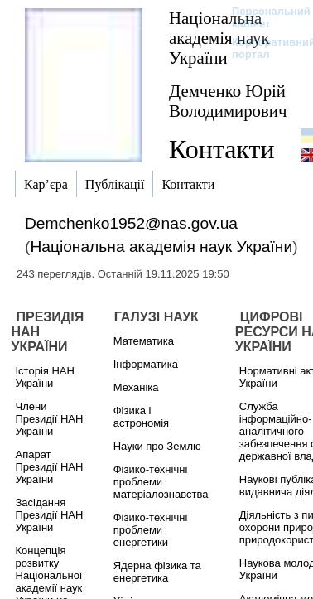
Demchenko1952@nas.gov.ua (131, 223)
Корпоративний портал (263, 48)
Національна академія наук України (219, 37)
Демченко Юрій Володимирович (228, 100)
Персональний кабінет (263, 17)
